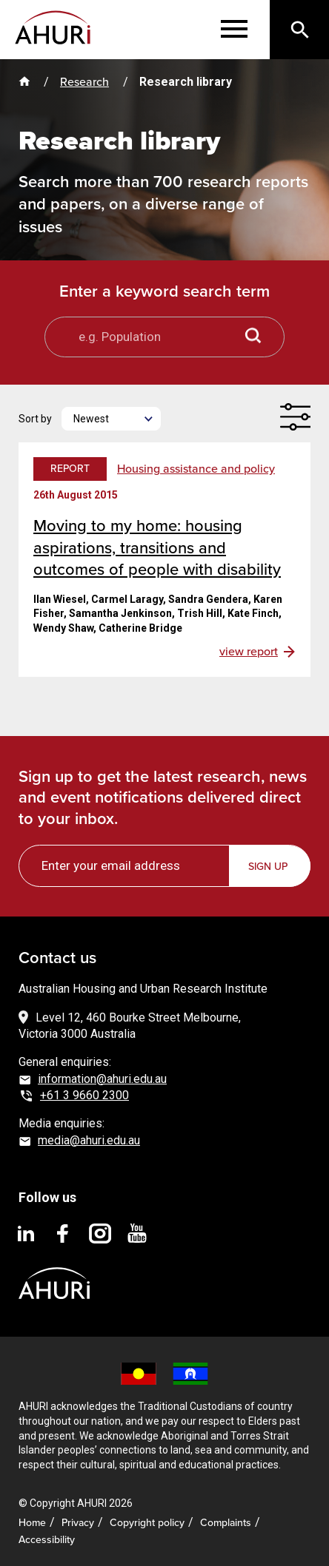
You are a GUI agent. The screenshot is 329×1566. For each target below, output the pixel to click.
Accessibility (47, 1540)
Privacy (78, 1522)
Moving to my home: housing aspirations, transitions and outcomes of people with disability (157, 547)
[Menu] (234, 29)
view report (248, 652)
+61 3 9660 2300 (84, 1095)
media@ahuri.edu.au (89, 1140)
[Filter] (294, 417)
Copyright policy (147, 1522)
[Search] (299, 29)
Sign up (268, 866)
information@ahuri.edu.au (102, 1079)
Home (32, 1522)
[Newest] (111, 419)
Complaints (225, 1522)
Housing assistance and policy (196, 469)
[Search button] (253, 337)
